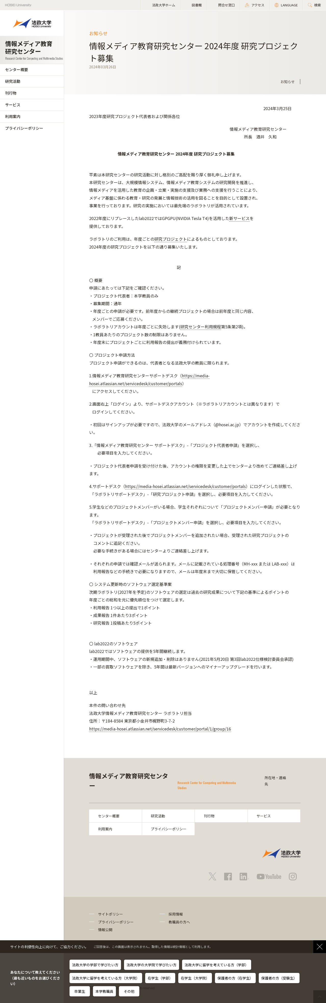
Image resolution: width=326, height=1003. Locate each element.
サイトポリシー (110, 914)
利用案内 (12, 116)
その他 (129, 991)
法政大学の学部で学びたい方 (95, 964)
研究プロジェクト (170, 239)
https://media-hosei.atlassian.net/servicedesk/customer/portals (185, 486)
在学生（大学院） (195, 978)
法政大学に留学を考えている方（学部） (217, 964)
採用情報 (176, 914)
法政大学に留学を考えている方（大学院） (106, 978)
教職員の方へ (179, 921)
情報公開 (105, 929)
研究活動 (12, 81)
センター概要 (16, 69)
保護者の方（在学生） (235, 978)
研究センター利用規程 (200, 327)
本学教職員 (104, 991)
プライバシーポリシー (24, 128)
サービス (12, 104)
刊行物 (11, 93)
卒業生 (79, 991)
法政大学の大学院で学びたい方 (151, 964)
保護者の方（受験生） (279, 978)
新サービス (239, 218)
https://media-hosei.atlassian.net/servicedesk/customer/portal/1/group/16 (160, 729)
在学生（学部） (160, 978)
